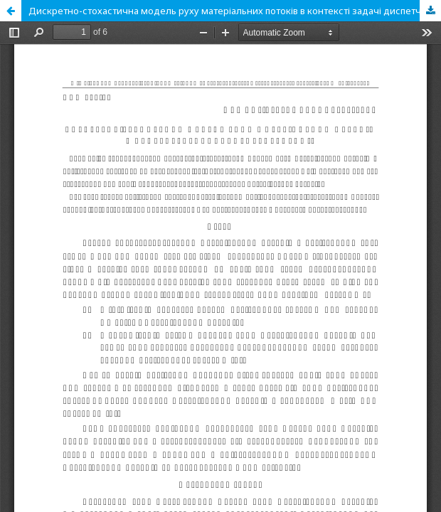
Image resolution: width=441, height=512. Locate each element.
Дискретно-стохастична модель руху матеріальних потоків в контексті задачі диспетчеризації (234, 10)
